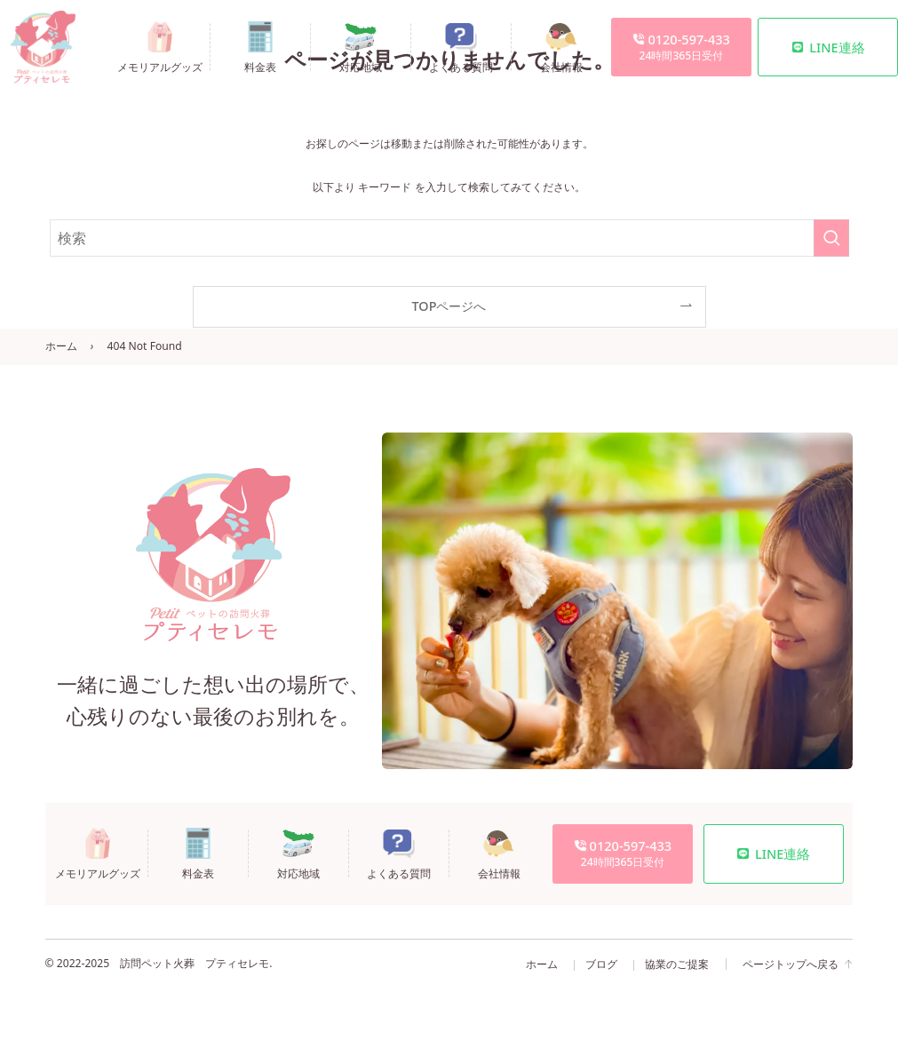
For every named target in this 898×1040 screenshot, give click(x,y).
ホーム (61, 345)
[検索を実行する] (831, 238)
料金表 (260, 66)
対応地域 (360, 66)
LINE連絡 (828, 47)
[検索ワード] (449, 238)
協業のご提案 (677, 964)
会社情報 (561, 66)
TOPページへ (449, 306)
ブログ (601, 964)
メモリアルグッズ (160, 66)
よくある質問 (461, 66)
